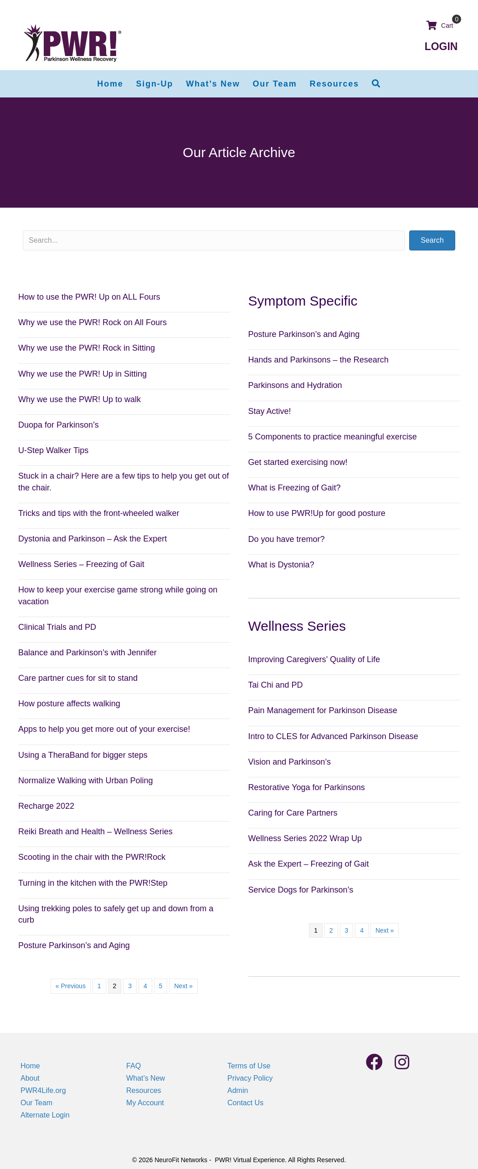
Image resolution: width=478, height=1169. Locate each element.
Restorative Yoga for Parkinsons (306, 787)
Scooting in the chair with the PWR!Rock (91, 857)
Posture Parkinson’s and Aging (74, 945)
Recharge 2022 (46, 806)
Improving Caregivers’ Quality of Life (314, 659)
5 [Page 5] (161, 986)
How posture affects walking (69, 703)
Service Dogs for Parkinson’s (301, 889)
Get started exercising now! (298, 462)
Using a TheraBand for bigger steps (83, 755)
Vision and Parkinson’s (289, 761)
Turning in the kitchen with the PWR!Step (93, 883)
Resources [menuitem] (143, 1090)
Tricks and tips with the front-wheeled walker (98, 513)
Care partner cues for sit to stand (78, 678)
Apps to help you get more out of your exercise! (104, 729)
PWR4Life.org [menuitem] (43, 1090)
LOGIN (441, 46)
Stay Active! (269, 411)
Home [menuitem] (30, 1066)
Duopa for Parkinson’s (58, 424)
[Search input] (214, 240)
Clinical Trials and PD (57, 627)
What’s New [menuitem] (145, 1078)
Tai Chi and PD (275, 684)
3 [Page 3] (130, 986)
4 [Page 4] (145, 986)
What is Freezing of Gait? (294, 487)
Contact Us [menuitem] (245, 1103)
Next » (183, 986)
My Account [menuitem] (145, 1103)
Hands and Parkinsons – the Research (318, 359)
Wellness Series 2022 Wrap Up (305, 838)
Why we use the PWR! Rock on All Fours (92, 322)
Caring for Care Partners (293, 812)
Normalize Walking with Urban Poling (85, 780)
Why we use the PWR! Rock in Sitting (86, 347)
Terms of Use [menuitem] (248, 1066)
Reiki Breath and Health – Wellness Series (95, 831)
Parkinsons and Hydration (295, 385)
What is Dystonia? (281, 564)
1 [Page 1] (99, 986)
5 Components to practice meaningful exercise (332, 436)
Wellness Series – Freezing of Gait (81, 564)
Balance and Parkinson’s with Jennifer (87, 652)
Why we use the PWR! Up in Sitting (82, 373)
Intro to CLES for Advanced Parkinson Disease (333, 736)
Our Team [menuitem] (36, 1103)
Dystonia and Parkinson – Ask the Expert (92, 538)
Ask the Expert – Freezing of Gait (308, 863)
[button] (376, 83)
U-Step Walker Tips (53, 450)
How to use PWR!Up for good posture (316, 513)
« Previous (71, 986)
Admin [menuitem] (237, 1090)
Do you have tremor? (286, 539)
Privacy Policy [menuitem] (250, 1078)
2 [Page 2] (331, 930)
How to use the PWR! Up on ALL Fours (89, 296)
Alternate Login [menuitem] (45, 1115)
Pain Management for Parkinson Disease (322, 710)
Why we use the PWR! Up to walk (79, 399)
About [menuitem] (30, 1078)
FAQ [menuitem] (133, 1066)
